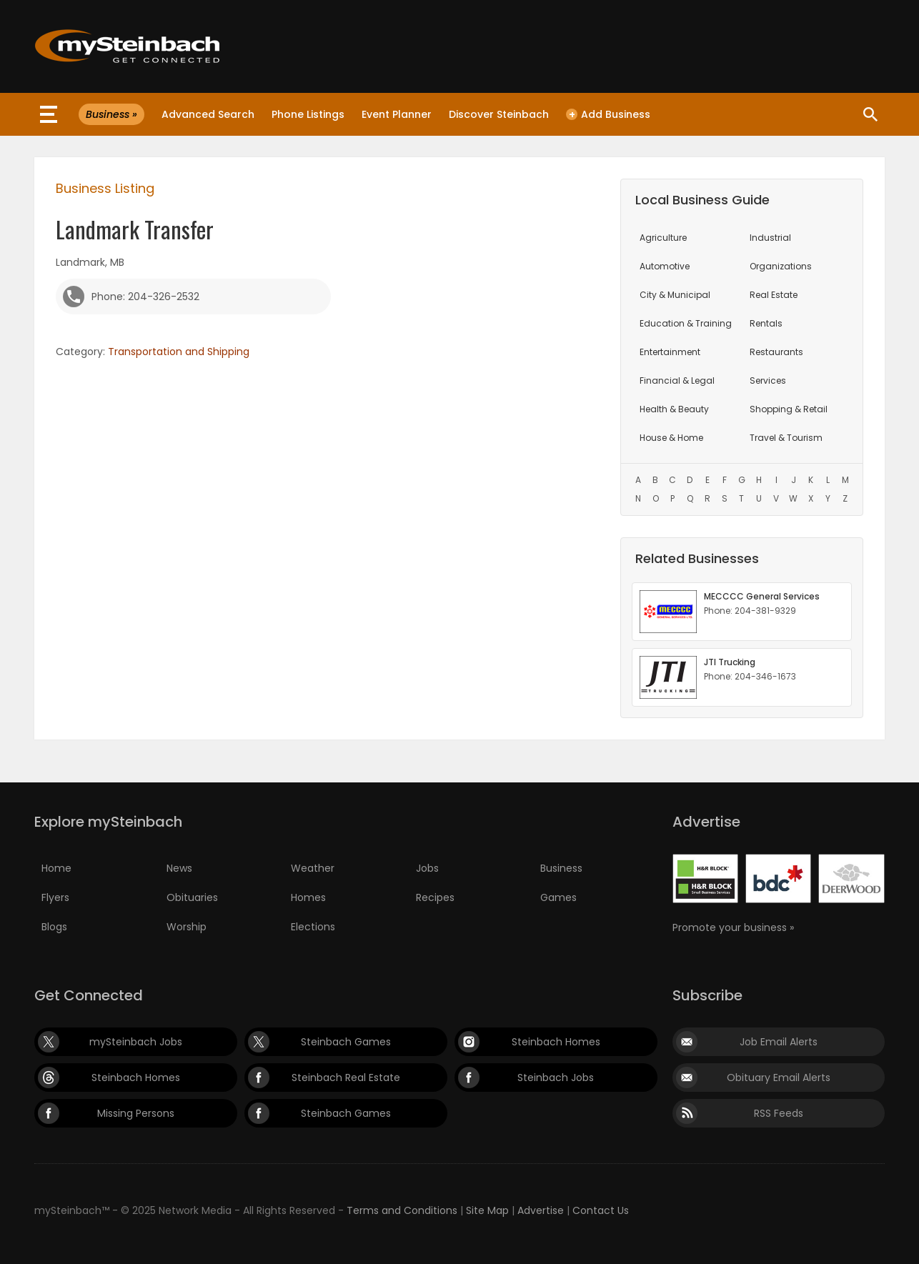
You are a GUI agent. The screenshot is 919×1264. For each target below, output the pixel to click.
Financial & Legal (677, 380)
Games (558, 897)
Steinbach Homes (556, 1042)
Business (561, 868)
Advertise (540, 1210)
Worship (187, 927)
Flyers (55, 897)
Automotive (665, 266)
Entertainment (670, 352)
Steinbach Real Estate (346, 1077)
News (179, 868)
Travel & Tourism (786, 438)
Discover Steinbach (499, 114)
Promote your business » (733, 927)
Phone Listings (308, 114)
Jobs (427, 868)
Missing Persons (135, 1113)
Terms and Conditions (402, 1210)
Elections (313, 927)
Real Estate (774, 295)
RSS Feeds (778, 1113)
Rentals (766, 323)
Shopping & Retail (789, 409)
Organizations (781, 266)
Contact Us (600, 1210)
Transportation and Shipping (178, 351)
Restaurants (776, 352)
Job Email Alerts (779, 1042)
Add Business (608, 114)
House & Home (671, 438)
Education (686, 323)
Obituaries (192, 897)
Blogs (54, 927)
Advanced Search (208, 114)
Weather (312, 868)
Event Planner (397, 114)
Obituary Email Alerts (778, 1077)
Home (56, 868)
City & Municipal (675, 295)
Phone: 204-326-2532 (145, 296)
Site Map (487, 1210)
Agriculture (663, 238)
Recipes (435, 897)
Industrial (770, 238)
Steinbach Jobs (555, 1077)
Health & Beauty (674, 409)
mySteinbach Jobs (135, 1042)
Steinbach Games (346, 1042)
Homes (308, 897)
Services (768, 380)
